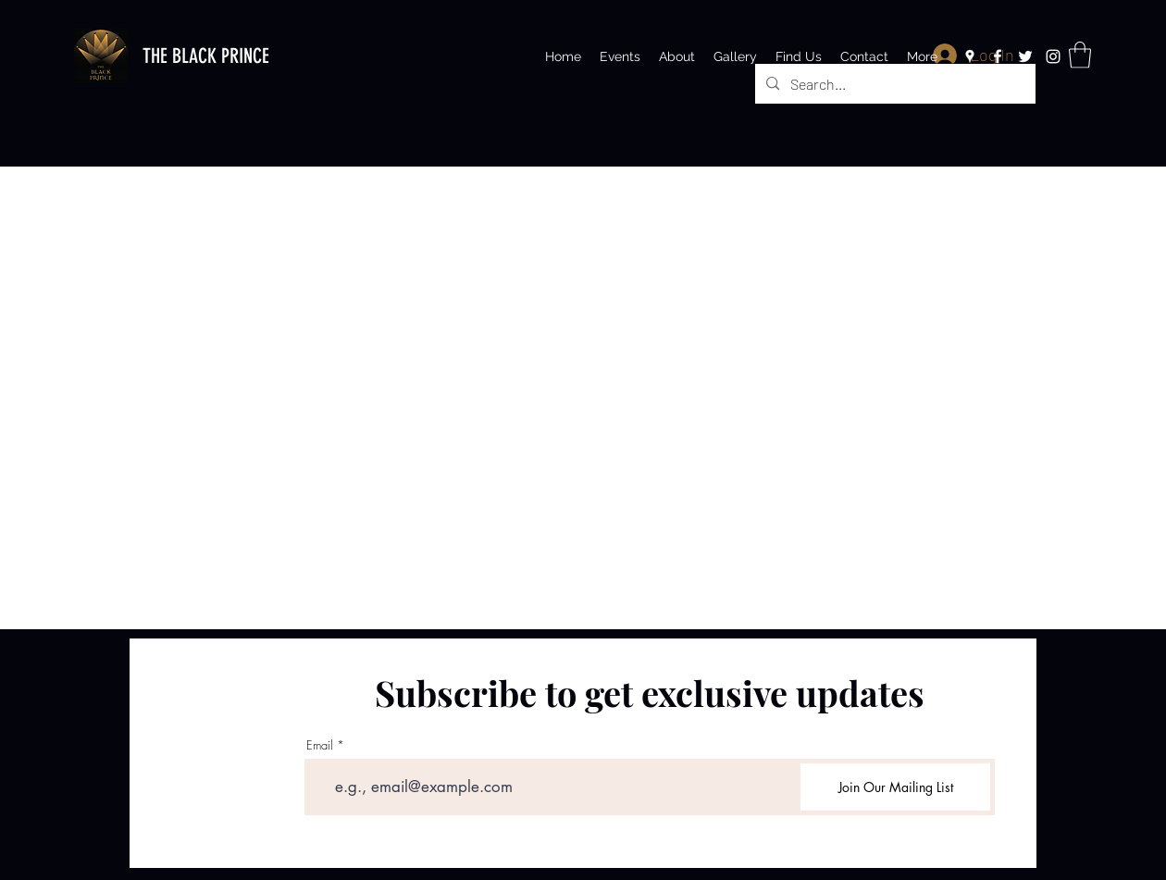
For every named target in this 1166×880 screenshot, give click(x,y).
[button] (1080, 55)
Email (319, 745)
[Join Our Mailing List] (895, 787)
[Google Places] (970, 56)
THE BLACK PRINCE (206, 55)
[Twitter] (1025, 56)
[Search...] (893, 84)
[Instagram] (1053, 56)
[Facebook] (997, 56)
